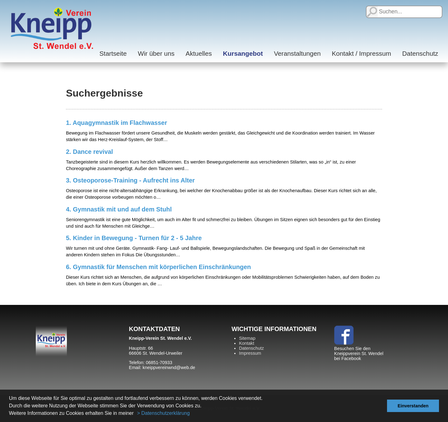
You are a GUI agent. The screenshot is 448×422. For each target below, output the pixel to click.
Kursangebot (243, 53)
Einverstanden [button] (413, 405)
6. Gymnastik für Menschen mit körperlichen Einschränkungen (158, 266)
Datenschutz (420, 53)
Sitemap (247, 338)
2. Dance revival (89, 151)
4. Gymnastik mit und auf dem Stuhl (119, 209)
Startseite (113, 53)
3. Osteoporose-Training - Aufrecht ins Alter (130, 180)
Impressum (250, 353)
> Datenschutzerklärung (163, 413)
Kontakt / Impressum (361, 53)
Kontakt (246, 343)
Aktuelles (199, 53)
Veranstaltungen (297, 53)
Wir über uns (156, 53)
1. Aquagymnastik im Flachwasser (116, 122)
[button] (136, 414)
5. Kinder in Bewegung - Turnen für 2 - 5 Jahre (134, 238)
